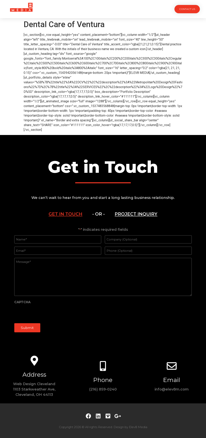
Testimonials (122, 9)
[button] (187, 9)
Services (81, 9)
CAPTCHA (22, 302)
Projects (58, 9)
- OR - (98, 214)
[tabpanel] (103, 281)
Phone (103, 379)
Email (171, 379)
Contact (147, 9)
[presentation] (44, 313)
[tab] (65, 214)
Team (100, 9)
